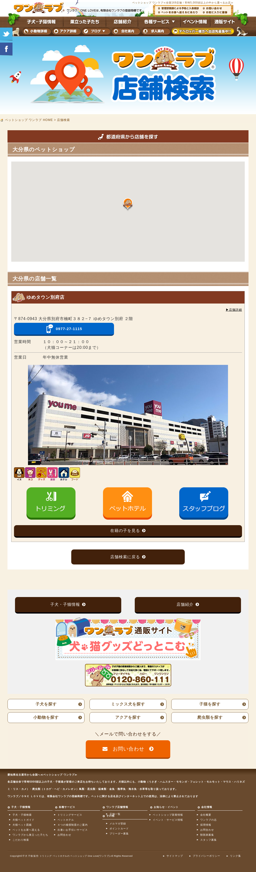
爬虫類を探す (210, 717)
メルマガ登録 (118, 823)
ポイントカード (119, 828)
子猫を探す (209, 704)
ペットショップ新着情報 (168, 814)
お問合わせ (64, 834)
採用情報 (205, 824)
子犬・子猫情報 (65, 604)
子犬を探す (46, 704)
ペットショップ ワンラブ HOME (29, 120)
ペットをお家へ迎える (26, 829)
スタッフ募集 (208, 839)
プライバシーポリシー (206, 855)
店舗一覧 (115, 814)
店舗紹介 (185, 604)
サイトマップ (174, 855)
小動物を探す (46, 717)
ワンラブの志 (208, 819)
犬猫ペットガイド (23, 819)
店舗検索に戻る (125, 557)
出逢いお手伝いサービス (73, 829)
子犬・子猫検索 (22, 814)
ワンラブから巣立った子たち (30, 834)
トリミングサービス (70, 814)
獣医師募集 (207, 834)
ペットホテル (66, 819)
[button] (127, 205)
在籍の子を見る (125, 530)
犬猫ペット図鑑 (22, 824)
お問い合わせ (128, 749)
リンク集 (235, 855)
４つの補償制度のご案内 (73, 824)
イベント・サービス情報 (168, 819)
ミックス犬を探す (128, 704)
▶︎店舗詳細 (234, 310)
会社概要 (205, 814)
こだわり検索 (20, 839)
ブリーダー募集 (119, 833)
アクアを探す (128, 717)
